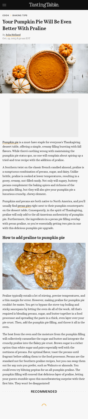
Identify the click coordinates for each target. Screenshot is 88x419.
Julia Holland (13, 34)
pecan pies (24, 205)
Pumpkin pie (10, 142)
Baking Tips (20, 15)
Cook (5, 15)
